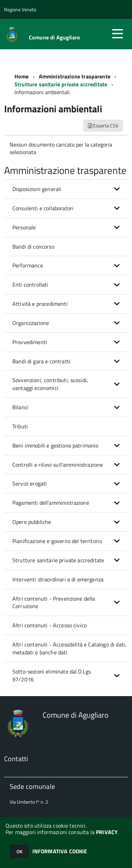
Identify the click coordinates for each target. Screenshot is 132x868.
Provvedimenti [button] (29, 342)
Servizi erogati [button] (29, 483)
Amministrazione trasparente (74, 76)
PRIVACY (107, 832)
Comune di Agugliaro (54, 37)
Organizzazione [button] (30, 323)
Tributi (20, 426)
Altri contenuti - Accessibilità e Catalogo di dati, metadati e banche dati (69, 648)
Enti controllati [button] (30, 284)
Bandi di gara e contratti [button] (41, 361)
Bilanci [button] (20, 407)
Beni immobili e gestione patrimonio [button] (55, 445)
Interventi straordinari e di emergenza (57, 579)
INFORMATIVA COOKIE (59, 851)
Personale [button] (24, 227)
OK (19, 851)
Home (21, 76)
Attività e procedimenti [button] (40, 304)
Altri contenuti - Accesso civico (49, 625)
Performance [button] (27, 265)
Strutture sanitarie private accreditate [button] (58, 560)
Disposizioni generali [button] (36, 189)
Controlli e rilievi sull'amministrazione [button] (57, 465)
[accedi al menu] (117, 33)
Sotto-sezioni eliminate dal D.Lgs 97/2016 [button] (51, 675)
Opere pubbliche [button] (31, 522)
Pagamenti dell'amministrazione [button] (50, 503)
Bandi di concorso (33, 246)
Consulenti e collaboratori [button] (43, 208)
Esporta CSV (103, 125)
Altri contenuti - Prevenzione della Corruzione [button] (53, 602)
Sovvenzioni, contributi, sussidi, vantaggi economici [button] (50, 384)
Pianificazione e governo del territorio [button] (57, 541)
